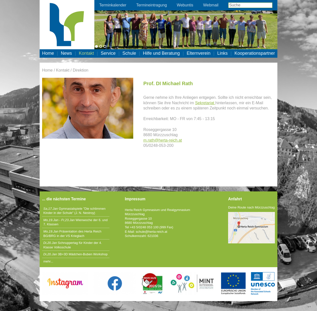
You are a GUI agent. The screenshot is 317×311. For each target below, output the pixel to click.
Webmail (210, 5)
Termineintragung (151, 5)
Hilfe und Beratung (161, 53)
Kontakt (86, 53)
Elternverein (199, 53)
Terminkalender (112, 5)
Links (222, 53)
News (66, 53)
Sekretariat (205, 103)
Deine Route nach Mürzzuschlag (251, 207)
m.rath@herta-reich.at (162, 140)
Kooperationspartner (255, 53)
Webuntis (185, 5)
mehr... (48, 261)
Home (48, 53)
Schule (129, 53)
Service (108, 53)
